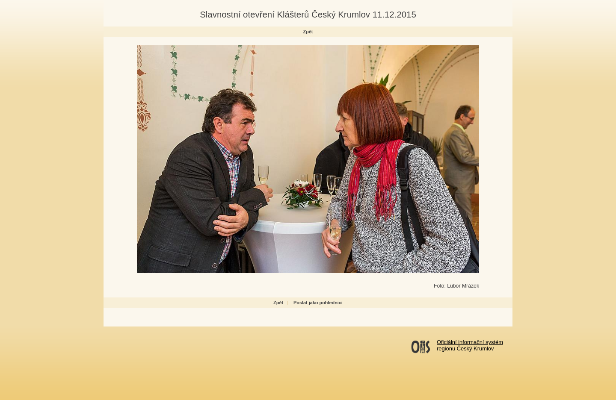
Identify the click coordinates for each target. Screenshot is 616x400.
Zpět (308, 31)
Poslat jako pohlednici (318, 302)
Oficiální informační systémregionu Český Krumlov (470, 345)
